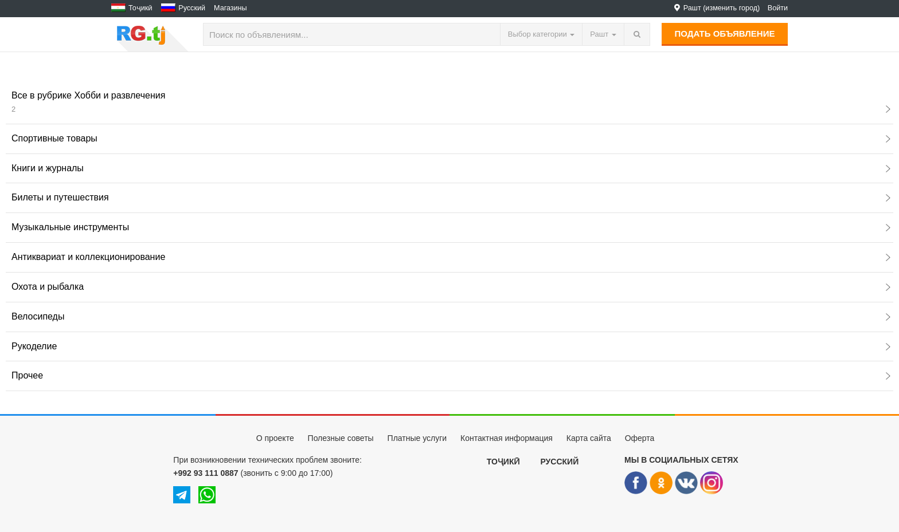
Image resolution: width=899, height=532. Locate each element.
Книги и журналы (450, 168)
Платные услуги (417, 438)
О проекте (275, 438)
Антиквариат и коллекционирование (450, 257)
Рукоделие (450, 346)
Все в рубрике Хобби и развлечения (450, 101)
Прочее (450, 375)
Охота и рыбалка (450, 286)
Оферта (640, 438)
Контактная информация (506, 438)
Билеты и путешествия (450, 197)
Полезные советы (341, 438)
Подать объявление (725, 33)
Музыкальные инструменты (450, 227)
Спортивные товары (450, 138)
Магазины (230, 8)
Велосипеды (450, 316)
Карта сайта (588, 438)
